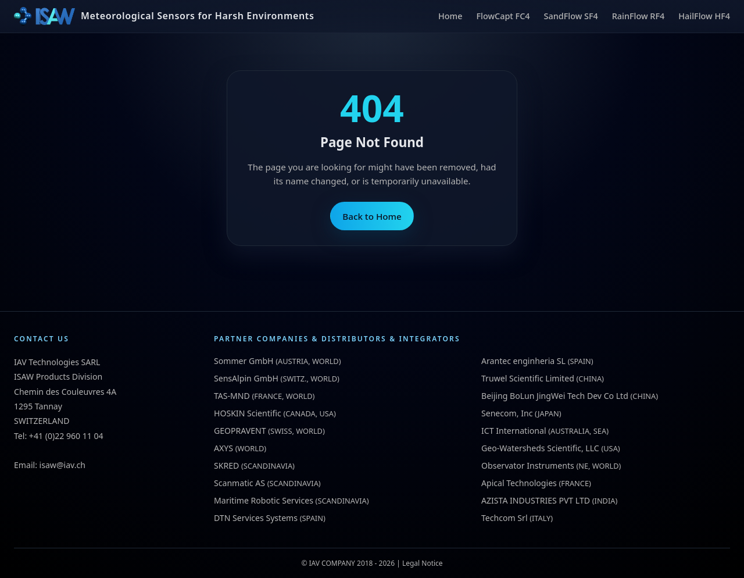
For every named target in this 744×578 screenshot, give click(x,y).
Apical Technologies (519, 482)
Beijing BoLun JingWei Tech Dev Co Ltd (554, 395)
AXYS (223, 448)
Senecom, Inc (506, 413)
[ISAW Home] (164, 16)
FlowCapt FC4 (503, 16)
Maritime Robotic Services (263, 500)
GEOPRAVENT (240, 430)
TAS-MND (232, 395)
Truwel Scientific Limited (527, 378)
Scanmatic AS (239, 482)
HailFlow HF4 (704, 16)
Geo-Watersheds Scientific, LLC (540, 448)
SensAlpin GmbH (246, 378)
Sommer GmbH (244, 360)
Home (450, 16)
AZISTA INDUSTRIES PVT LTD (535, 500)
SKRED (226, 465)
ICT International (513, 430)
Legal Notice (422, 563)
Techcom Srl (504, 517)
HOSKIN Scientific (247, 413)
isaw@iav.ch (62, 464)
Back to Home (371, 216)
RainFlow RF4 (638, 16)
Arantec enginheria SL (523, 360)
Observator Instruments (527, 465)
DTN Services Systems (256, 517)
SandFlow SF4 (571, 16)
